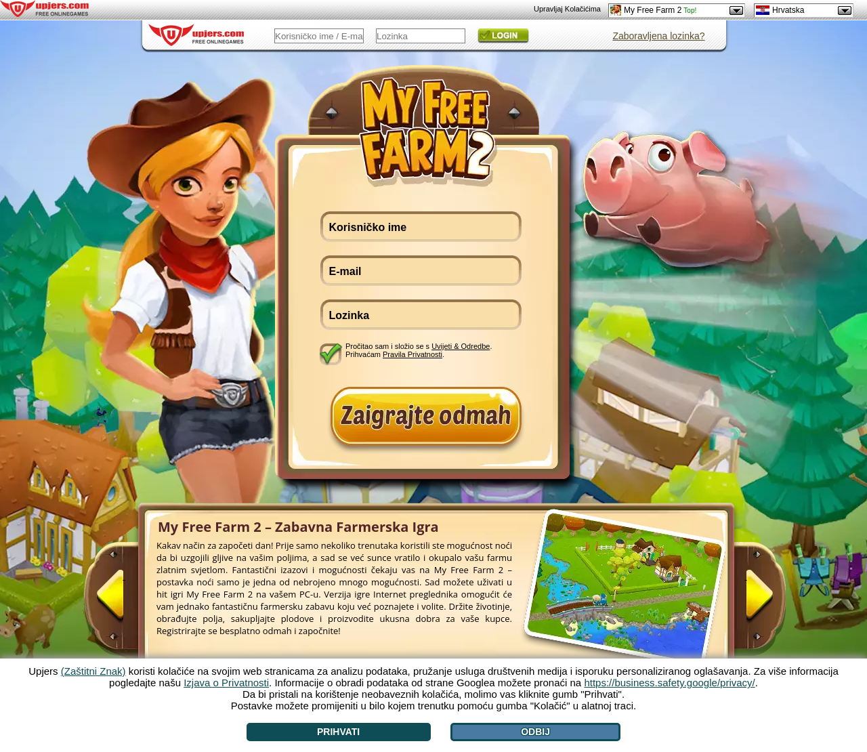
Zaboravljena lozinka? (658, 35)
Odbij (535, 731)
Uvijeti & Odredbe (460, 346)
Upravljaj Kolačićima (567, 9)
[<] (124, 601)
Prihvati (338, 731)
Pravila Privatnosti (412, 354)
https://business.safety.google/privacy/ (669, 682)
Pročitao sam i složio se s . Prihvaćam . (418, 350)
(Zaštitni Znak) (93, 671)
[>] (746, 601)
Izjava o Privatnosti (226, 682)
